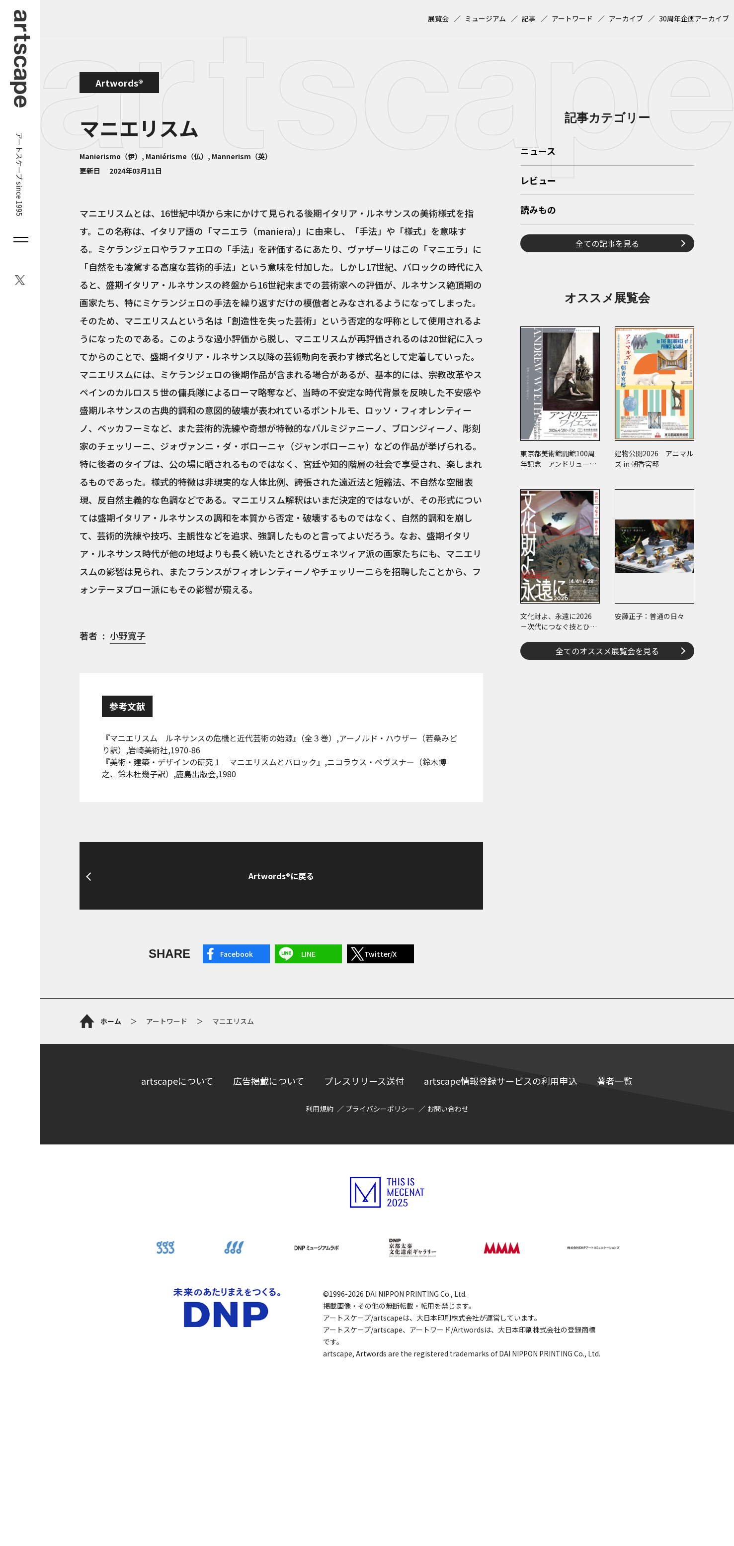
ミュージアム (485, 18)
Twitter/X (380, 954)
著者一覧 (615, 1175)
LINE (308, 954)
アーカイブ (626, 18)
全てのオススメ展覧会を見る (607, 790)
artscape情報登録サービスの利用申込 (500, 1175)
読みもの (538, 349)
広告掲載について (268, 1175)
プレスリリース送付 (364, 1175)
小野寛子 (128, 635)
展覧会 (438, 18)
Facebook (236, 954)
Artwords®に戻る (281, 876)
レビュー (538, 320)
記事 (529, 18)
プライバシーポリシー (380, 1203)
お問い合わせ (448, 1203)
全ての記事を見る (607, 383)
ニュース (538, 291)
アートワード (572, 18)
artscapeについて (177, 1175)
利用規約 (319, 1203)
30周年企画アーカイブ (694, 18)
